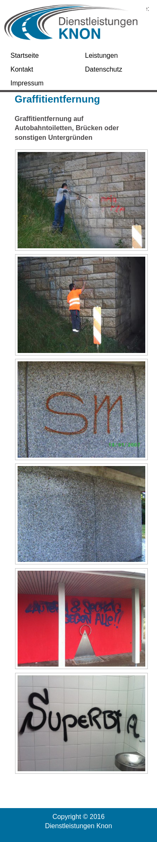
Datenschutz (103, 69)
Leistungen (101, 55)
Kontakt (21, 69)
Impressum (27, 83)
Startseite (24, 55)
